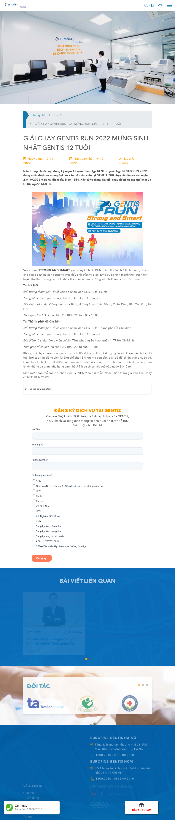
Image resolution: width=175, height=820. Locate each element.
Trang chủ (39, 115)
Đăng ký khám (141, 810)
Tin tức (58, 115)
